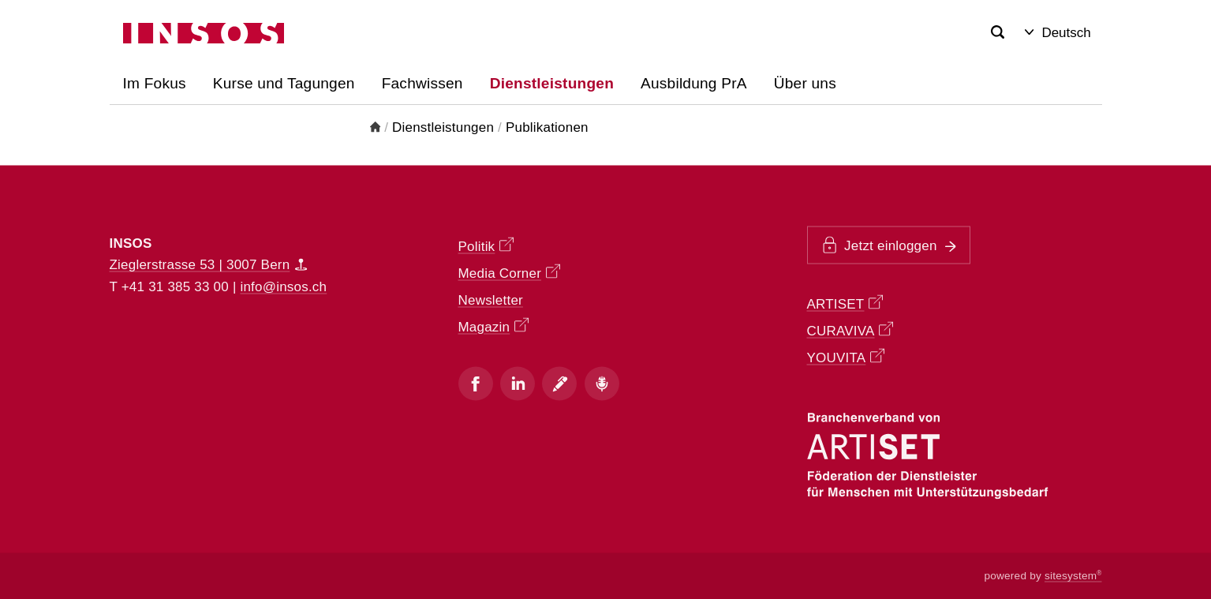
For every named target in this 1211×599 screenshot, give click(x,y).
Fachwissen (422, 83)
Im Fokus (154, 83)
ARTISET (845, 303)
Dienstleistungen (443, 127)
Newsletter (490, 299)
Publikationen (547, 127)
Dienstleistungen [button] (552, 83)
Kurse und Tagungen (284, 83)
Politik (486, 245)
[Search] (998, 33)
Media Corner (509, 272)
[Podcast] (602, 384)
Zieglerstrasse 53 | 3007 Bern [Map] (209, 264)
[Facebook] (475, 384)
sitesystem (1073, 576)
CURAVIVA (850, 330)
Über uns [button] (805, 83)
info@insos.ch (283, 286)
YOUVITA (845, 357)
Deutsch (1057, 32)
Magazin (493, 325)
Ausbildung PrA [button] (694, 83)
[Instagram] (517, 384)
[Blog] (559, 384)
